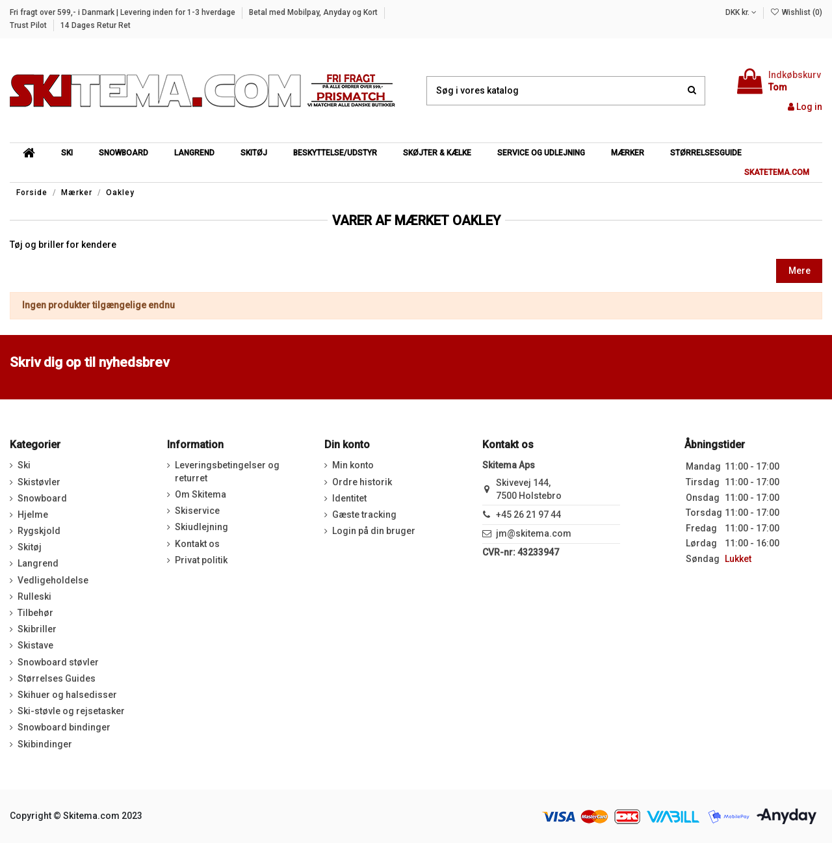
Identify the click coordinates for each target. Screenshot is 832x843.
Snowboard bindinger (64, 727)
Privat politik (201, 560)
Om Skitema (200, 494)
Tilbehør (35, 613)
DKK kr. (741, 12)
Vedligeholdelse (53, 580)
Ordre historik (362, 482)
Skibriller (37, 629)
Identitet (349, 498)
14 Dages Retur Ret (95, 25)
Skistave (35, 645)
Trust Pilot (29, 25)
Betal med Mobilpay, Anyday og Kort (314, 12)
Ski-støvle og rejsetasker (71, 711)
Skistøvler (39, 482)
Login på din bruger (373, 531)
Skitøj (30, 547)
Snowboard (42, 498)
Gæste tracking (364, 514)
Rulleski (34, 596)
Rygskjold (39, 531)
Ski (24, 465)
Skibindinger (45, 744)
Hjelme (33, 514)
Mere (799, 270)
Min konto (353, 465)
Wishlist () (796, 12)
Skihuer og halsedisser (67, 694)
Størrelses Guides (57, 678)
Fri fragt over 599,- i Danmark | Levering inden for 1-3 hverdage (123, 12)
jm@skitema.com (533, 533)
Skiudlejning (201, 527)
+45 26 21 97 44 (528, 514)
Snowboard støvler (58, 662)
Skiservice (197, 510)
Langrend (38, 563)
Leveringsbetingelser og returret (227, 471)
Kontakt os (197, 544)
